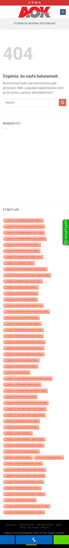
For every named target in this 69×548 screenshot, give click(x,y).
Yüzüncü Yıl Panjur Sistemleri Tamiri (21, 299)
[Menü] (63, 12)
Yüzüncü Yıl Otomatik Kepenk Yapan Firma (24, 305)
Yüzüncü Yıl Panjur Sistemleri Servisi (21, 293)
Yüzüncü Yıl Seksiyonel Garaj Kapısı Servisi (24, 482)
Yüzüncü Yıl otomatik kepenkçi (49, 457)
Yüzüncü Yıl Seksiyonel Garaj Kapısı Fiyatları (24, 494)
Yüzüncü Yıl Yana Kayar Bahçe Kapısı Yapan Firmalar (28, 378)
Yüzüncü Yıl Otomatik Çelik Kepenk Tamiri (23, 281)
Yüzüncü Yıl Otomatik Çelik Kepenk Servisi (23, 257)
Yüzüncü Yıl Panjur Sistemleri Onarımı (22, 451)
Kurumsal (33, 527)
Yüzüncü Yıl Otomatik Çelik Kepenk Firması (24, 330)
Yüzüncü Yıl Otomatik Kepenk (18, 457)
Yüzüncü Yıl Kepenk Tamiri (17, 372)
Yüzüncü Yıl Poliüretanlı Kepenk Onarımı (23, 488)
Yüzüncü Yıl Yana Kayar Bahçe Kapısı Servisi (24, 476)
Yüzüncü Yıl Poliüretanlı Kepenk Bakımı (22, 245)
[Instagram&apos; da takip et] (33, 2)
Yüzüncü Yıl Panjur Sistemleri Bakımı (21, 287)
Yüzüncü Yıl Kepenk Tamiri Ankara (20, 500)
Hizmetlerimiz (26, 525)
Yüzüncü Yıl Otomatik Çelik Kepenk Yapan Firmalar (27, 506)
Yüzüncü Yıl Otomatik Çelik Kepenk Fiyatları (24, 445)
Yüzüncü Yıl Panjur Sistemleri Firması (21, 427)
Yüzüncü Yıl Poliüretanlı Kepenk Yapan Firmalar (25, 269)
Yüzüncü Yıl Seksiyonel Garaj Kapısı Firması (24, 512)
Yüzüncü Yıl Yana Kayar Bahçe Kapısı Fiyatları (25, 238)
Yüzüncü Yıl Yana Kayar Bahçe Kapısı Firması (25, 469)
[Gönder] (62, 102)
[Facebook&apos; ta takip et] (29, 2)
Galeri (59, 525)
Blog (23, 527)
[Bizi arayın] (40, 2)
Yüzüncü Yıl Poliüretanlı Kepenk (19, 263)
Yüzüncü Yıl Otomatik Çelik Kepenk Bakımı (24, 220)
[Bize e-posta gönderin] (36, 2)
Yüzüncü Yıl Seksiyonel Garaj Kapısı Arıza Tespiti (26, 403)
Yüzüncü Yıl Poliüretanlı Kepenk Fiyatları (23, 324)
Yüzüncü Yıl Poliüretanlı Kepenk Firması (22, 384)
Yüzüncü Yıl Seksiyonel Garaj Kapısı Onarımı (24, 342)
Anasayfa (11, 525)
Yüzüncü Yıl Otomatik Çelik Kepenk (20, 396)
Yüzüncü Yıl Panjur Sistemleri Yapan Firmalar (24, 439)
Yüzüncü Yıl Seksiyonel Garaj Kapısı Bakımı (24, 354)
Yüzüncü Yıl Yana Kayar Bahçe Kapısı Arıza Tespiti (27, 311)
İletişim (45, 527)
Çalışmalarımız (45, 525)
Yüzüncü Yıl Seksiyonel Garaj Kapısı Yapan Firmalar (27, 275)
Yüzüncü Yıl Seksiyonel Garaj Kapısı (21, 366)
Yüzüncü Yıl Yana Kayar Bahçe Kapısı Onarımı (25, 409)
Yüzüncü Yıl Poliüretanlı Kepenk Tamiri (22, 421)
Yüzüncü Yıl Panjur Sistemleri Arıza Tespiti (23, 463)
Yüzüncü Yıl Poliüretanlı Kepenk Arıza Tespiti (24, 232)
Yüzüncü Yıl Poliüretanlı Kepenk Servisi (22, 251)
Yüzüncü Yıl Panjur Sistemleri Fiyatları (22, 317)
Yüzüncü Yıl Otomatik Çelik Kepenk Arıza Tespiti (26, 390)
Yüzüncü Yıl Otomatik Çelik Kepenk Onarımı (24, 348)
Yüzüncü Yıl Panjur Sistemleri (18, 433)
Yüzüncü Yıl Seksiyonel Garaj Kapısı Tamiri (24, 336)
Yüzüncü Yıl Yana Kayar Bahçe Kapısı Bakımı (25, 415)
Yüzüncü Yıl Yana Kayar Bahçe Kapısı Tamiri (24, 226)
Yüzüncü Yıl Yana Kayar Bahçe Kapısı (22, 360)
